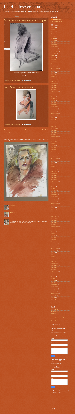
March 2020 (53, 42)
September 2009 (54, 271)
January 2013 (54, 196)
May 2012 (53, 211)
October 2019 (54, 49)
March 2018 (53, 79)
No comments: (17, 80)
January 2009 (54, 286)
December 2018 (54, 64)
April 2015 (53, 145)
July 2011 (53, 229)
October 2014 (54, 156)
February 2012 (54, 216)
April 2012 (53, 213)
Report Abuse (54, 321)
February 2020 (54, 44)
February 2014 (54, 171)
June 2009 (53, 276)
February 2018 (54, 81)
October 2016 (54, 111)
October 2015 (54, 134)
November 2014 (54, 154)
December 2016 (54, 108)
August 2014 (53, 160)
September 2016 (54, 113)
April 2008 (53, 303)
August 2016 (53, 115)
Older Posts (45, 130)
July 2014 (53, 162)
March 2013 (53, 192)
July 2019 (53, 55)
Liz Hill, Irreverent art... (24, 7)
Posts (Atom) (12, 132)
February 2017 (54, 104)
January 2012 (54, 218)
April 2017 (53, 100)
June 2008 (53, 299)
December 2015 (54, 130)
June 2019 (53, 57)
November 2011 (54, 222)
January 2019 (54, 63)
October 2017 (54, 89)
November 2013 (54, 177)
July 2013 (53, 184)
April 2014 (53, 168)
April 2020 (53, 40)
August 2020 (53, 36)
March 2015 (53, 147)
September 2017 (54, 91)
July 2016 (53, 117)
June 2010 (53, 254)
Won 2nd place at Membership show (58, 317)
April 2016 (53, 123)
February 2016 (54, 126)
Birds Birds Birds (54, 309)
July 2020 (53, 38)
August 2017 (53, 93)
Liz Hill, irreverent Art (57, 19)
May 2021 (53, 29)
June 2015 (53, 141)
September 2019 (54, 51)
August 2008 (53, 295)
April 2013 (53, 190)
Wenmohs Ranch (54, 315)
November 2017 (54, 87)
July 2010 (53, 252)
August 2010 (53, 250)
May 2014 (53, 166)
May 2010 (53, 256)
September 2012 (54, 203)
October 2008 (54, 291)
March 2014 (53, 169)
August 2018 (53, 70)
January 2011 (54, 241)
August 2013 (53, 183)
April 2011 (53, 235)
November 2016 (54, 109)
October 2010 (54, 246)
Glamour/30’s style (8, 137)
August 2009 (53, 273)
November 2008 (54, 289)
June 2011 (53, 231)
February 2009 (54, 284)
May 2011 (53, 233)
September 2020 (54, 34)
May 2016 (53, 121)
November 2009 (54, 267)
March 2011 (53, 237)
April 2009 (53, 280)
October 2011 (54, 224)
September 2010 (54, 248)
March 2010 (53, 259)
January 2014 (54, 173)
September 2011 (54, 226)
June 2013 (53, 186)
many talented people (55, 311)
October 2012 (54, 201)
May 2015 (53, 143)
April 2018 (53, 78)
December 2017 (54, 85)
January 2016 (54, 128)
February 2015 (54, 149)
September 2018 (54, 68)
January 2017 (54, 106)
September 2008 (54, 293)
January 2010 (54, 263)
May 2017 (53, 98)
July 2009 (53, 274)
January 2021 (54, 33)
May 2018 (53, 76)
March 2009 (53, 282)
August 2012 (53, 205)
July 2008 (53, 297)
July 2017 (53, 94)
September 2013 (54, 181)
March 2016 (53, 124)
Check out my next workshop (15, 220)
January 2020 (54, 46)
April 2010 (53, 258)
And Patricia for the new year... (20, 87)
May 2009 (53, 278)
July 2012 (53, 207)
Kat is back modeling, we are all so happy (25, 20)
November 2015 (54, 132)
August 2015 (53, 138)
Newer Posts (7, 130)
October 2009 (54, 269)
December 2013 (54, 175)
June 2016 (53, 119)
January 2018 (54, 83)
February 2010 (54, 261)
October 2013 (54, 179)
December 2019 (54, 48)
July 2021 (53, 27)
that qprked (53, 313)
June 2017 (53, 96)
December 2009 (54, 265)
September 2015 (54, 136)
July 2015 (53, 139)
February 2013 (54, 194)
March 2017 (53, 102)
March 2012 (53, 214)
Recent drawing (13, 205)
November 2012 (54, 199)
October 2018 (54, 66)
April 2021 (53, 31)
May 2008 (53, 301)
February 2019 (54, 61)
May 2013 (53, 188)
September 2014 (54, 158)
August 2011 (53, 228)
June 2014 (53, 164)
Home (26, 130)
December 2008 (54, 288)
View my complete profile (56, 21)
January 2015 (54, 151)
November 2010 (54, 244)
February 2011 (54, 239)
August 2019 (53, 53)
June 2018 (53, 74)
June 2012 (53, 209)
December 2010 (54, 243)
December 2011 (54, 220)
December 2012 (54, 198)
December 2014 (54, 153)
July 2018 (53, 72)
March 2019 (53, 59)
